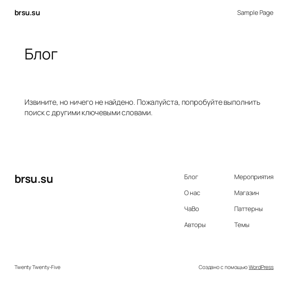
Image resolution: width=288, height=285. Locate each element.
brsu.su (27, 12)
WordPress (261, 267)
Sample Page (255, 12)
